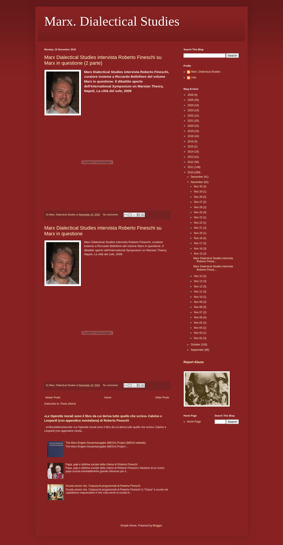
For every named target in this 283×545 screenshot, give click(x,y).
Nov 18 (198, 238)
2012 (191, 162)
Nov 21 (198, 227)
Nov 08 (198, 307)
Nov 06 (198, 317)
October (196, 344)
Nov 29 (198, 191)
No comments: (111, 214)
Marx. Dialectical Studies (111, 21)
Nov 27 (198, 202)
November (197, 182)
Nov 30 (198, 186)
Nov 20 (198, 233)
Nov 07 (198, 312)
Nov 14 (198, 276)
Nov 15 (198, 253)
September (198, 349)
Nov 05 (198, 322)
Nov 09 (198, 302)
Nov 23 (198, 217)
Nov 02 (198, 338)
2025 (191, 100)
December (197, 176)
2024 (191, 105)
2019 (191, 131)
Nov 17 (198, 243)
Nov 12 (198, 286)
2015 (191, 146)
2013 (191, 156)
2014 (191, 151)
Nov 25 (198, 212)
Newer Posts (52, 397)
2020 (191, 125)
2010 (191, 172)
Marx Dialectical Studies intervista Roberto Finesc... (213, 260)
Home (107, 397)
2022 (191, 115)
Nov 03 (198, 332)
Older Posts (162, 397)
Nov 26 (198, 207)
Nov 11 (198, 291)
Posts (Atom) (68, 403)
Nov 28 (198, 196)
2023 (191, 110)
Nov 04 (198, 327)
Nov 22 (198, 222)
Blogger (157, 525)
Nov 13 (198, 281)
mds (193, 77)
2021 (191, 120)
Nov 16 (198, 248)
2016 (191, 141)
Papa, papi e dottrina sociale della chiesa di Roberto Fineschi (102, 464)
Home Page (194, 421)
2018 (191, 136)
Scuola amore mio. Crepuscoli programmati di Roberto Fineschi (103, 485)
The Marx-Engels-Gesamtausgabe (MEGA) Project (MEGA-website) (106, 442)
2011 (191, 167)
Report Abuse (194, 362)
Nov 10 (198, 296)
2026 (191, 94)
